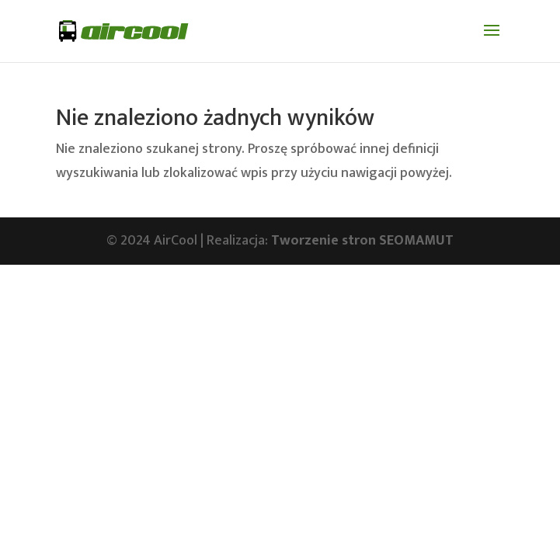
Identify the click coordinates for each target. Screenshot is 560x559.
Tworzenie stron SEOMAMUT (362, 240)
